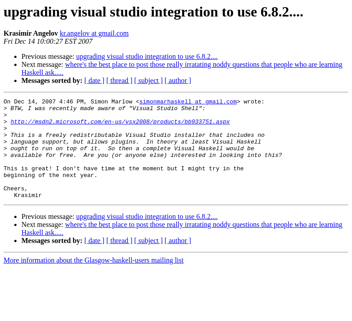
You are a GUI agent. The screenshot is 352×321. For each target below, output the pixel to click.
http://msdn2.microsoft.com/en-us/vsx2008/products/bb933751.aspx (120, 127)
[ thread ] (119, 80)
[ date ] (94, 80)
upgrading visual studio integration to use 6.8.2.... (147, 56)
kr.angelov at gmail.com (94, 33)
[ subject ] (148, 80)
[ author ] (178, 80)
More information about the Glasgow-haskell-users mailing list (93, 280)
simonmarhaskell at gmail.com (187, 103)
